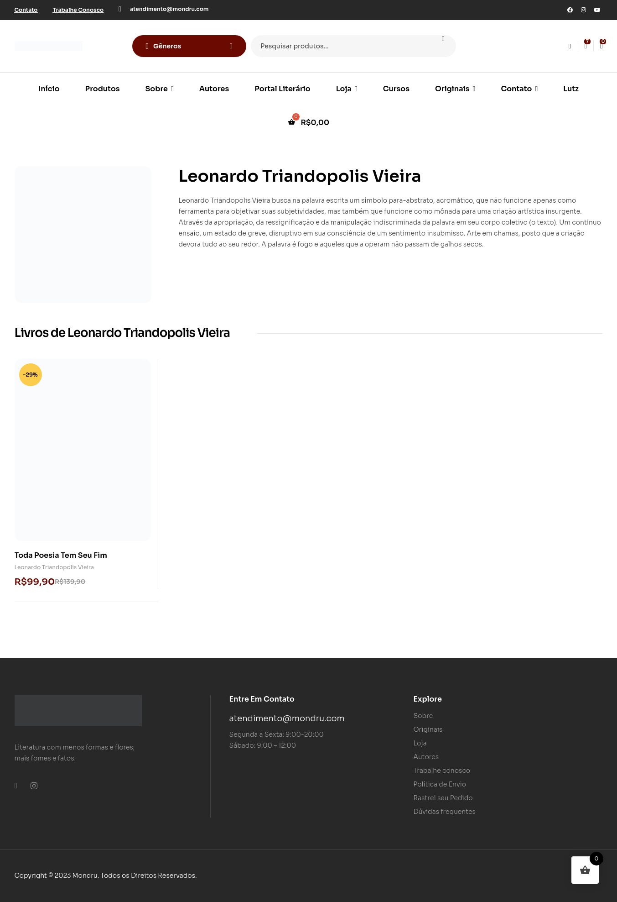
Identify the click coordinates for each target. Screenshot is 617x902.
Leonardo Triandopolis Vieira (54, 567)
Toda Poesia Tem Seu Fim (61, 555)
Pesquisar (443, 46)
